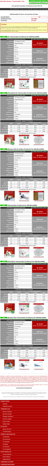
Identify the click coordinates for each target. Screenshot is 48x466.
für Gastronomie (6, 439)
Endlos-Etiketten (6, 456)
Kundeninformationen (7, 464)
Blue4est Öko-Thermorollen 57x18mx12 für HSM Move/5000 (27, 317)
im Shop (40, 43)
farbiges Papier (6, 423)
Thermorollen (5, 409)
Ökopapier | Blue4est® (8, 416)
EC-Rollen (4, 426)
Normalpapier (5, 401)
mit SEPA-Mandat (7, 431)
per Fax (40, 51)
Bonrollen (5, 403)
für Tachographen (7, 449)
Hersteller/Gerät (34, 2)
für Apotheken (6, 436)
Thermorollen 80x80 (7, 461)
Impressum (36, 9)
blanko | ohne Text (7, 429)
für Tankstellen (6, 441)
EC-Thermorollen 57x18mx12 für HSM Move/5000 (23, 37)
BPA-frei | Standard (7, 411)
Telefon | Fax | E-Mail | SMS (26, 9)
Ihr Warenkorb (16, 9)
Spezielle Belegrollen (8, 434)
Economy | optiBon (7, 419)
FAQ (11, 9)
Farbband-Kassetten (7, 406)
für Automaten (6, 446)
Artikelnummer (43, 2)
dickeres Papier (6, 421)
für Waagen (5, 444)
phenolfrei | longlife (7, 414)
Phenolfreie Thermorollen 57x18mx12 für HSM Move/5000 (26, 261)
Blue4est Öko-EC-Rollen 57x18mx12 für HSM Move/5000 (26, 149)
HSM (39, 17)
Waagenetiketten (6, 459)
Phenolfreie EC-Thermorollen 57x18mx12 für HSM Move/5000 (27, 93)
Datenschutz (45, 9)
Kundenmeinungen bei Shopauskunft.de (24, 387)
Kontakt (40, 59)
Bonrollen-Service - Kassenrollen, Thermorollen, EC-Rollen (13, 1)
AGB (40, 9)
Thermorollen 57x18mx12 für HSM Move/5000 (22, 205)
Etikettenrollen (6, 451)
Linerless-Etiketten (7, 454)
